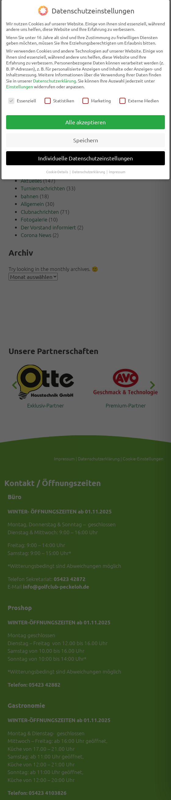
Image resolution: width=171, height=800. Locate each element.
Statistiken (59, 97)
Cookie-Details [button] (57, 168)
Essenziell (22, 97)
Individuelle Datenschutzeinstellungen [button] (85, 155)
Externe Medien (139, 97)
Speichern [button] (85, 137)
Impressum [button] (117, 168)
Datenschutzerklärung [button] (89, 168)
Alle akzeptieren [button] (85, 119)
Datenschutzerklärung (54, 77)
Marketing (96, 97)
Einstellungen (19, 83)
